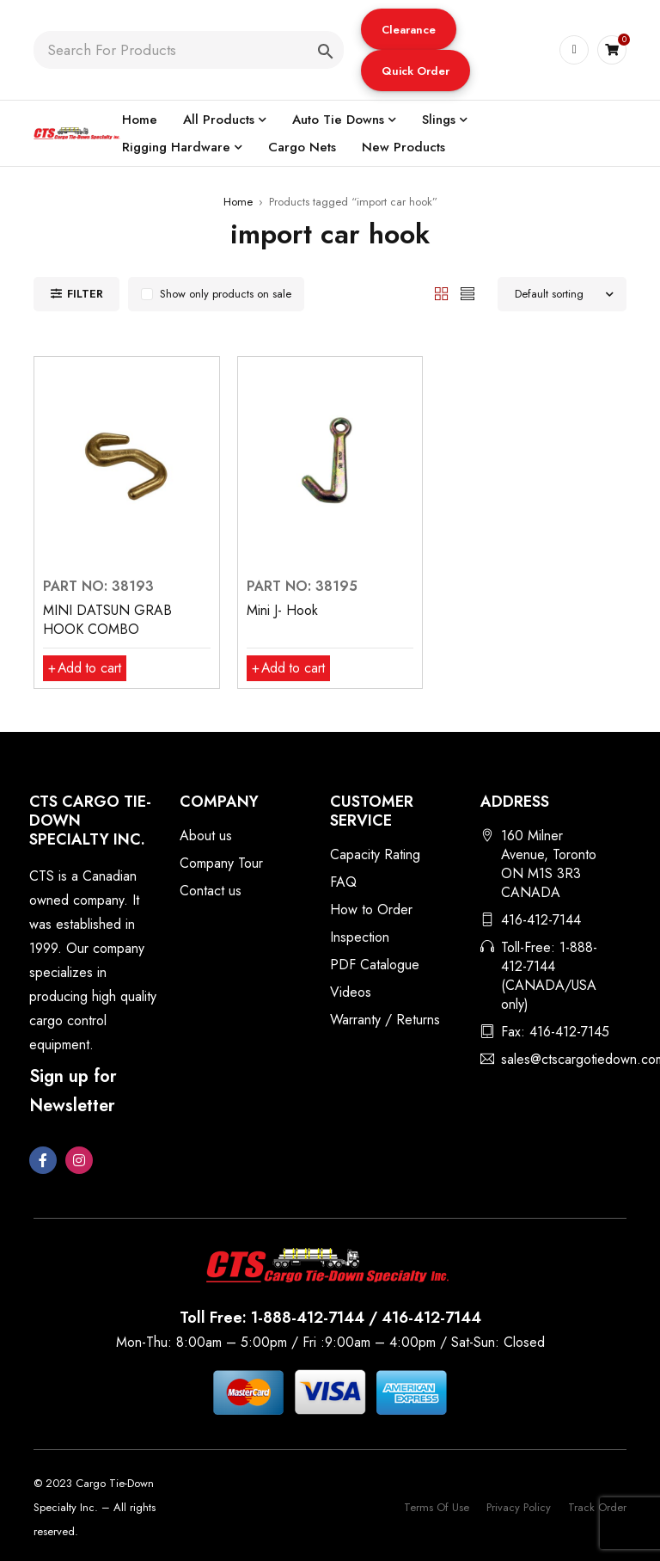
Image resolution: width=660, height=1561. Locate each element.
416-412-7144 (541, 920)
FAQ (343, 882)
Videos (350, 992)
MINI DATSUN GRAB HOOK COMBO (107, 619)
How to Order (371, 909)
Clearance (408, 30)
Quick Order (415, 71)
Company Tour (221, 863)
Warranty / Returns (385, 1019)
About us (206, 835)
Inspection (359, 937)
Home (238, 202)
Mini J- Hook (282, 610)
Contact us (210, 890)
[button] (407, 29)
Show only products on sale (225, 294)
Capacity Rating (375, 854)
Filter (85, 294)
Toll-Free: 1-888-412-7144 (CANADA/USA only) (549, 975)
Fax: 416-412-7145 (555, 1032)
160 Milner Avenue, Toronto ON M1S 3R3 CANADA (548, 864)
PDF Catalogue (374, 964)
